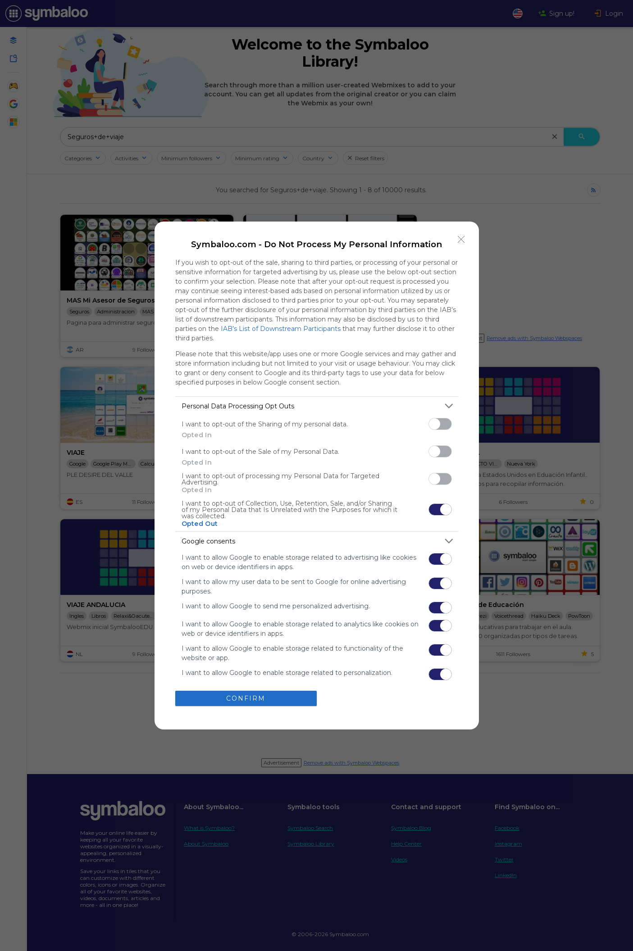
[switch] (440, 424)
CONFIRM (245, 698)
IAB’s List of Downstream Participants (281, 329)
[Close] (461, 239)
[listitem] (316, 406)
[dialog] (317, 475)
